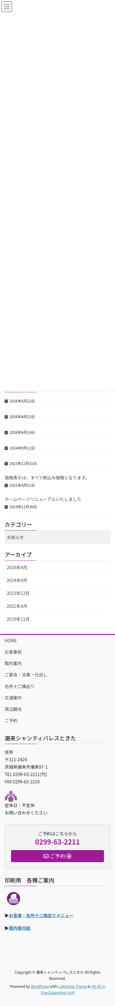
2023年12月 (18, 593)
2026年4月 (17, 567)
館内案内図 (19, 928)
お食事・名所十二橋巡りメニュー (41, 915)
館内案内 (13, 663)
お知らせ (15, 537)
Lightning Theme (72, 986)
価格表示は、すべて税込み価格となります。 (47, 477)
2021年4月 (17, 606)
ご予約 (11, 720)
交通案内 (13, 698)
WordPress (40, 986)
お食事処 (13, 652)
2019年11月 (18, 619)
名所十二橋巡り (20, 686)
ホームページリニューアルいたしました (43, 499)
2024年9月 (17, 580)
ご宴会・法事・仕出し (26, 674)
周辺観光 (13, 709)
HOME (11, 640)
